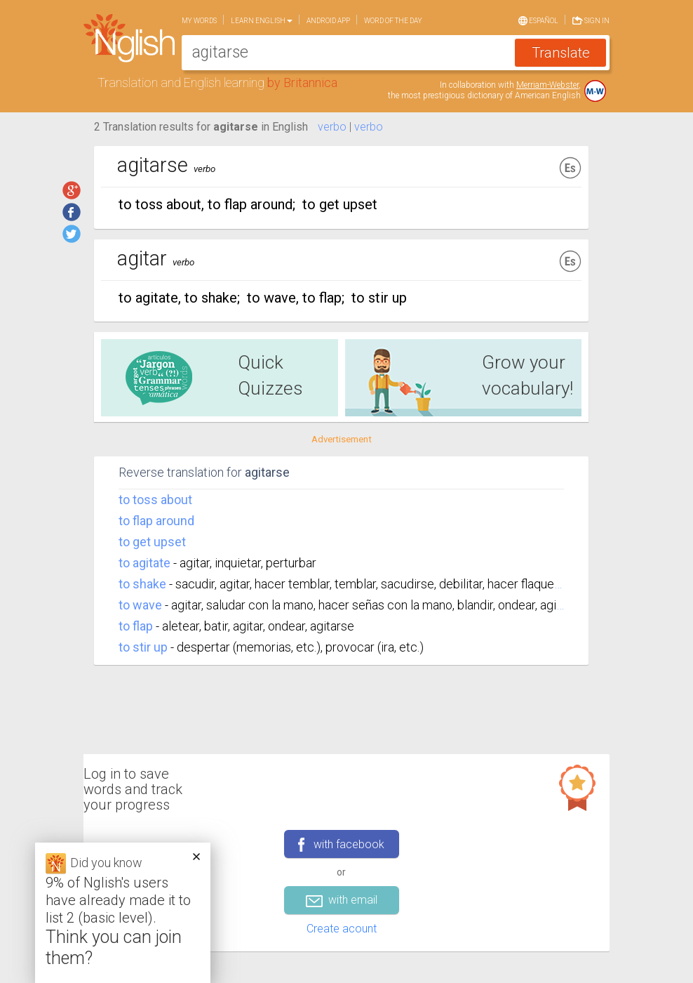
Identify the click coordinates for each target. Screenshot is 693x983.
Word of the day (393, 21)
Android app (328, 21)
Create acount (342, 928)
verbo (332, 126)
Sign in (591, 19)
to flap (136, 626)
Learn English (261, 21)
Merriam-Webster (547, 85)
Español (538, 19)
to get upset (152, 541)
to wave (140, 605)
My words (199, 21)
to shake (142, 583)
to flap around (156, 520)
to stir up (143, 647)
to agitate (144, 562)
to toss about (155, 499)
